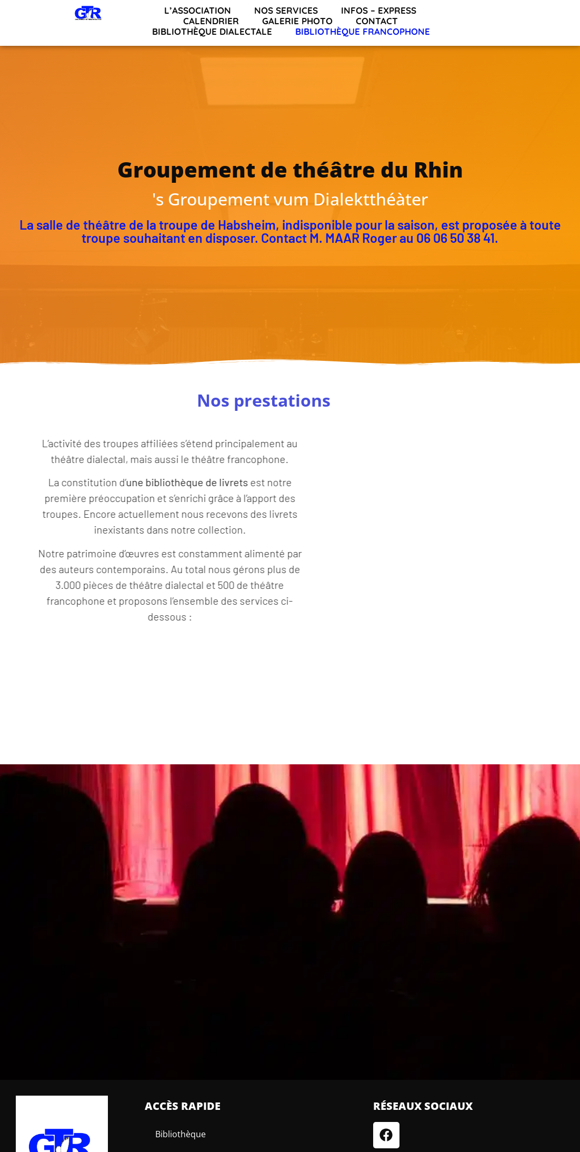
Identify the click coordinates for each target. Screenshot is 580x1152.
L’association (197, 10)
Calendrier (211, 21)
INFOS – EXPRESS (378, 10)
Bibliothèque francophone (362, 31)
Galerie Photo (297, 21)
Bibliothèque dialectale (212, 31)
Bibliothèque (180, 1134)
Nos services (286, 10)
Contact (377, 21)
